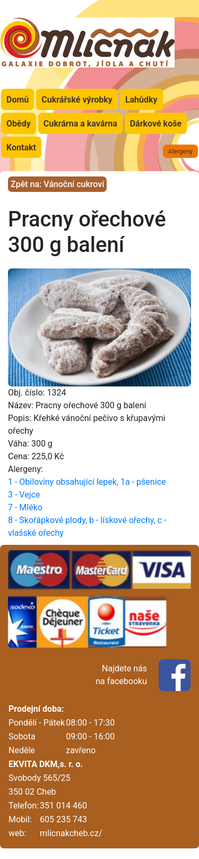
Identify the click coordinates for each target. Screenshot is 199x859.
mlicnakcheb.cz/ (71, 833)
